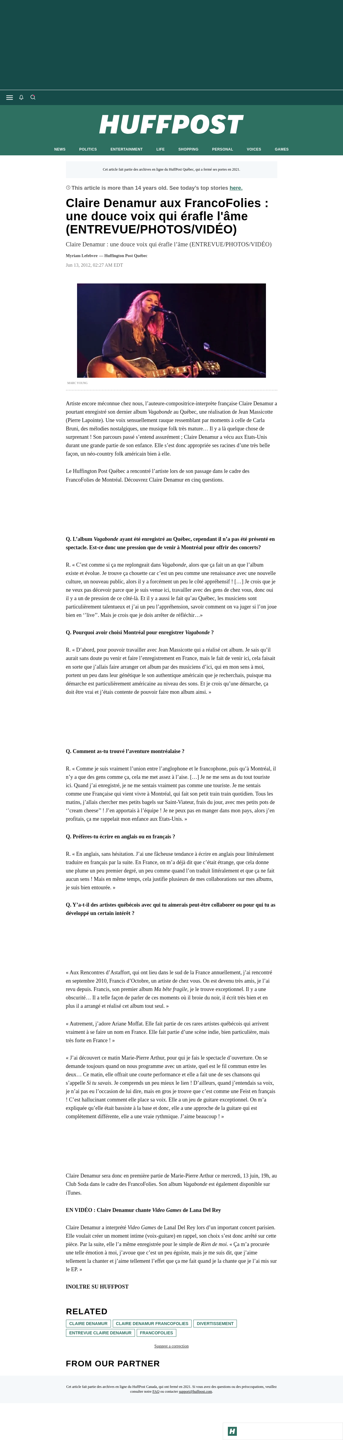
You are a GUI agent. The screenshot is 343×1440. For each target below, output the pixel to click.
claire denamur (88, 1323)
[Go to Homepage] (232, 1431)
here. (236, 188)
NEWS (60, 149)
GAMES (282, 149)
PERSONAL (222, 149)
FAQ (156, 1391)
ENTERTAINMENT (127, 149)
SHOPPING (188, 149)
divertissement (215, 1323)
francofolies (156, 1332)
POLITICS (88, 149)
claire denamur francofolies (152, 1323)
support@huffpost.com (195, 1391)
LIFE (161, 149)
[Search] (32, 97)
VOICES (254, 149)
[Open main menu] (9, 97)
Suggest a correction (171, 1346)
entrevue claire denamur (100, 1332)
